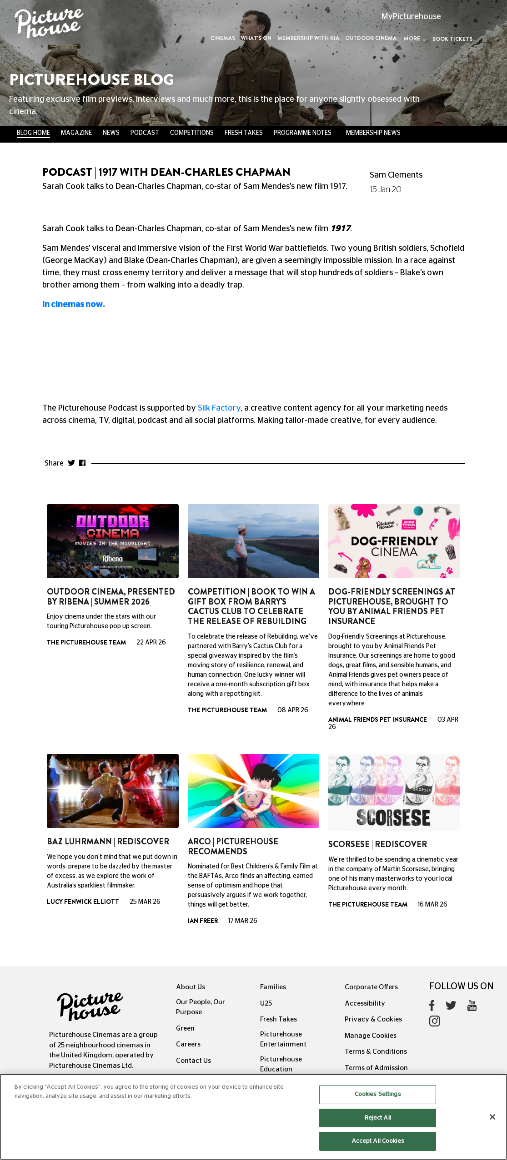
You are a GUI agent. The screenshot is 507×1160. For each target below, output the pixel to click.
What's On (256, 38)
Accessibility (365, 1003)
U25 (266, 1003)
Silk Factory (219, 408)
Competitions (192, 133)
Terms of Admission (376, 1068)
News (111, 133)
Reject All (378, 1118)
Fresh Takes (244, 133)
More (415, 39)
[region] (253, 1117)
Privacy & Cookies (373, 1019)
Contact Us (193, 1060)
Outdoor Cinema (371, 38)
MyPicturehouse (411, 17)
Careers (188, 1044)
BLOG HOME (33, 133)
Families (273, 987)
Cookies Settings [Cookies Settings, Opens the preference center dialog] (378, 1094)
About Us (190, 987)
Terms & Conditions (376, 1051)
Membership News (373, 133)
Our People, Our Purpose (200, 1007)
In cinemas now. (74, 305)
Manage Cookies (371, 1035)
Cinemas (223, 38)
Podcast (145, 133)
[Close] (492, 1117)
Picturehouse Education (281, 1064)
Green (185, 1028)
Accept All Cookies (377, 1141)
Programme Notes (302, 133)
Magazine (76, 133)
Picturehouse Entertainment (283, 1039)
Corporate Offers (371, 987)
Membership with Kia (308, 38)
